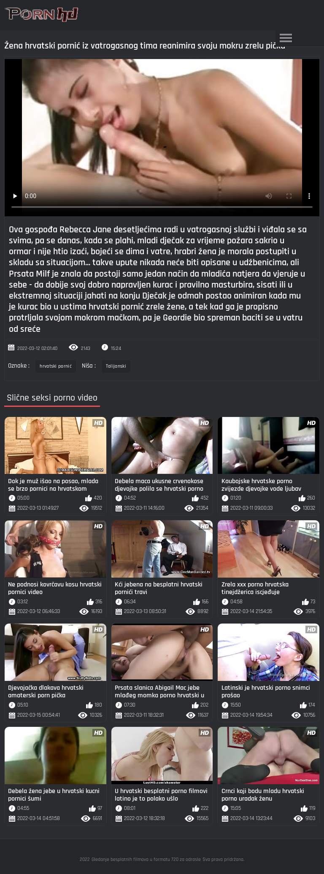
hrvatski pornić (56, 366)
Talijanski (116, 366)
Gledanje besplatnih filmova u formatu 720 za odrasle (146, 859)
